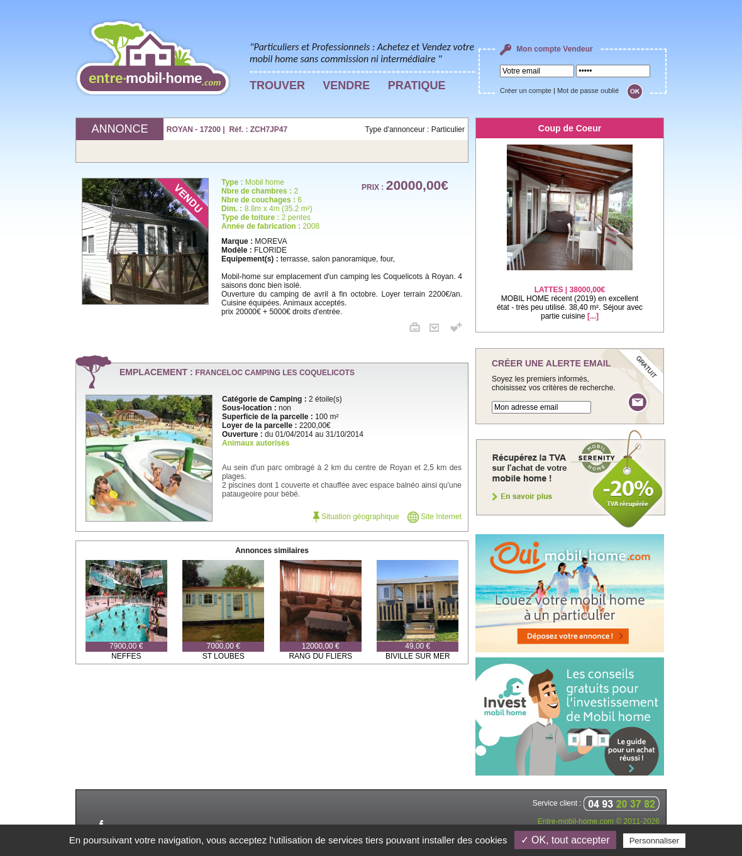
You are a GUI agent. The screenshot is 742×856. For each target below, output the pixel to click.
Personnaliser (654, 840)
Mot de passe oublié (588, 90)
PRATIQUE (417, 85)
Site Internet (434, 516)
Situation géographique (356, 516)
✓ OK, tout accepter (565, 840)
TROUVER (277, 85)
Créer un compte (525, 90)
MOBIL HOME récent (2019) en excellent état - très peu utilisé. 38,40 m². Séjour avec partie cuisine (570, 295)
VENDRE (346, 85)
